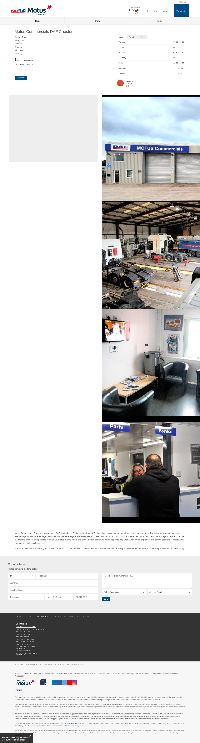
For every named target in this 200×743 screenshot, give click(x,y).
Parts (159, 21)
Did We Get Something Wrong (30, 629)
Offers (97, 21)
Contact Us (21, 78)
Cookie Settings (24, 634)
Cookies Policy (23, 632)
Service (132, 37)
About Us (182, 2)
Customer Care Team (26, 639)
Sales (122, 37)
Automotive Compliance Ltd (79, 723)
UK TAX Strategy (24, 650)
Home (37, 21)
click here (55, 706)
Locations (42, 616)
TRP (29, 616)
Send (106, 599)
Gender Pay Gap (23, 644)
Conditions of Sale (25, 642)
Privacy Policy (23, 637)
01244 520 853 (26, 64)
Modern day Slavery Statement (25, 647)
